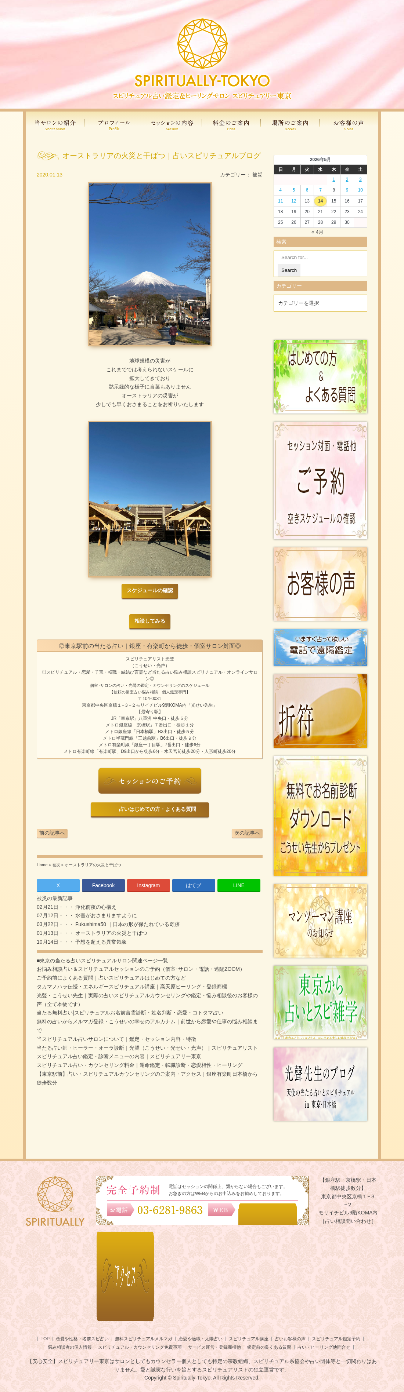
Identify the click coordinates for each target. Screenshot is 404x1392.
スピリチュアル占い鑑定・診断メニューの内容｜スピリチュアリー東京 (119, 1056)
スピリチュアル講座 (248, 1338)
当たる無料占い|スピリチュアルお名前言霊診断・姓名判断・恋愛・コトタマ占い (130, 1013)
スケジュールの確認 (150, 590)
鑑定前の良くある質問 (269, 1347)
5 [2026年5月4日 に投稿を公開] (294, 190)
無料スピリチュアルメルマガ (143, 1338)
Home (42, 865)
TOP (45, 1338)
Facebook (103, 885)
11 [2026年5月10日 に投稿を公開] (280, 201)
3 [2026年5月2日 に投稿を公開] (360, 179)
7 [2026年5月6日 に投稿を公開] (320, 190)
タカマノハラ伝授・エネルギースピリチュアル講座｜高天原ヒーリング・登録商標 (132, 987)
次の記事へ (247, 833)
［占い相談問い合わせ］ (348, 1221)
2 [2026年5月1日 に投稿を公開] (347, 179)
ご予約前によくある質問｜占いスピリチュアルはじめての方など (111, 978)
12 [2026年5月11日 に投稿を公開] (293, 201)
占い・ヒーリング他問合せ (323, 1347)
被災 (257, 175)
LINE (239, 885)
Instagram (148, 885)
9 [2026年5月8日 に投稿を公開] (347, 190)
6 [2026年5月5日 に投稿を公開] (307, 190)
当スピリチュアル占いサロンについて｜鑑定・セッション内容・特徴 (116, 1039)
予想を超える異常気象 (100, 942)
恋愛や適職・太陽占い (200, 1338)
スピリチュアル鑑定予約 (336, 1338)
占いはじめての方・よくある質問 (156, 809)
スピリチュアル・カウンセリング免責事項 (140, 1347)
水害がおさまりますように (105, 915)
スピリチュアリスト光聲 (150, 659)
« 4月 (317, 232)
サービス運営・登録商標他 (214, 1347)
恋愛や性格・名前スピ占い (82, 1338)
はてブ (193, 885)
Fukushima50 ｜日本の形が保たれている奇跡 (127, 924)
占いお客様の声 (290, 1338)
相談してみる (149, 621)
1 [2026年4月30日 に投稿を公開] (333, 179)
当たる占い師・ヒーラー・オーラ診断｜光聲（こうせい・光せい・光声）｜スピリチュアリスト (147, 1048)
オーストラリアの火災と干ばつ (110, 933)
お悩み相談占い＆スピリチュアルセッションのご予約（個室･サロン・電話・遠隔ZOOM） (141, 969)
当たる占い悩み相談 (172, 672)
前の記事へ (52, 833)
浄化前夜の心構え (95, 907)
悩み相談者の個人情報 (70, 1347)
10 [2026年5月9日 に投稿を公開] (360, 190)
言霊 (138, 672)
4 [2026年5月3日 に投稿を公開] (280, 190)
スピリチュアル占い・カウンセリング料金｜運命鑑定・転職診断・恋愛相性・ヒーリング (139, 1065)
